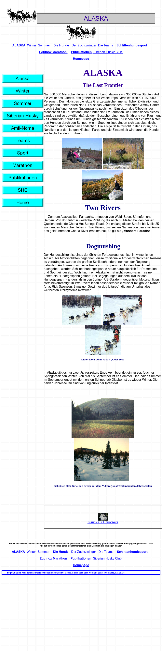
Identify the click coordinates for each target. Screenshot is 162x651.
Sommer (44, 45)
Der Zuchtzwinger (84, 45)
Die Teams (105, 45)
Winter (31, 45)
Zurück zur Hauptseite (103, 522)
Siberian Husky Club (108, 52)
